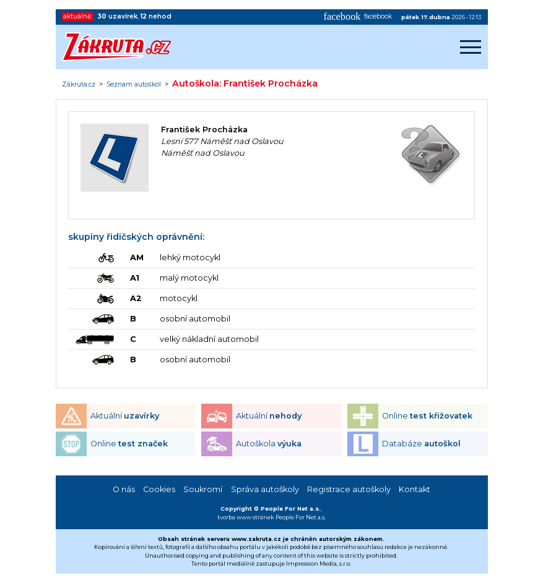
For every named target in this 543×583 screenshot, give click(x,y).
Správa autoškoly (265, 489)
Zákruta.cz (78, 85)
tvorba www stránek (245, 517)
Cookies (159, 489)
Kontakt (414, 489)
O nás (124, 489)
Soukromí (202, 489)
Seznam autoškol (133, 85)
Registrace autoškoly (349, 489)
